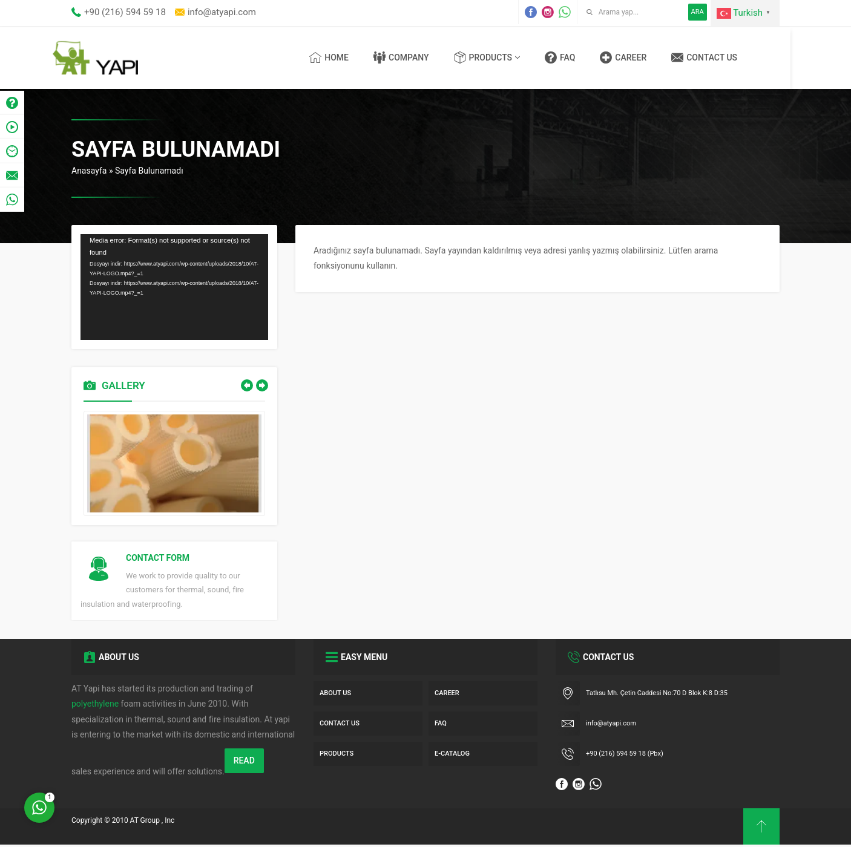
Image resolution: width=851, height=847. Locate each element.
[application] (174, 286)
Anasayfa (89, 170)
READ (244, 762)
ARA (697, 12)
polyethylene (95, 706)
